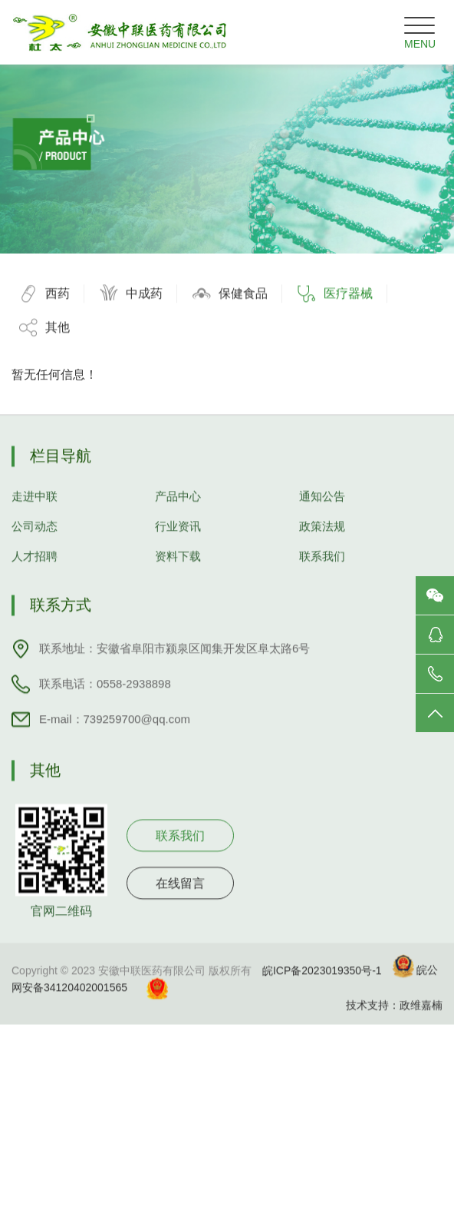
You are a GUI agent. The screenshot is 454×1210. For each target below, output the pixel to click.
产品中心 (178, 512)
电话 (435, 674)
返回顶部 (435, 713)
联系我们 (322, 571)
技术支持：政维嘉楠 (394, 1021)
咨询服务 (435, 634)
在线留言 (180, 899)
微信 (435, 595)
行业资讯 (178, 542)
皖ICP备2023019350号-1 (322, 986)
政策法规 (322, 542)
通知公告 (322, 512)
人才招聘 (35, 571)
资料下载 (178, 571)
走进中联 (35, 512)
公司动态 (35, 542)
